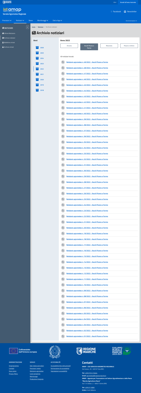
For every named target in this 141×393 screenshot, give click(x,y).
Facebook (116, 11)
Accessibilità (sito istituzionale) (61, 366)
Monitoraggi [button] (42, 20)
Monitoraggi (34, 376)
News (31, 20)
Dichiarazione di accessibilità (60, 368)
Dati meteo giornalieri (37, 366)
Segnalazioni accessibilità (59, 371)
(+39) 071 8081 (90, 387)
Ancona (69, 46)
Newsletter (130, 11)
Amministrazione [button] (131, 21)
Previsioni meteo (35, 368)
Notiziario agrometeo (36, 371)
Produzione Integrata (36, 379)
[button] (115, 2)
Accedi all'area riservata (128, 2)
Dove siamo (12, 371)
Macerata (109, 46)
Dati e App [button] (57, 20)
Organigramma (14, 366)
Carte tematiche (35, 374)
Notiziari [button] (20, 20)
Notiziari (40, 27)
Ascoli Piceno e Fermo (89, 47)
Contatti (11, 368)
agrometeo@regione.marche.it (96, 376)
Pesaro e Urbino (129, 46)
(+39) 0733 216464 (91, 373)
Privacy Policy (13, 374)
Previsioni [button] (6, 20)
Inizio (33, 27)
